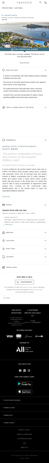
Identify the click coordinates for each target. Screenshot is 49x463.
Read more (6, 196)
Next (43, 35)
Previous (5, 35)
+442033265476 (24, 282)
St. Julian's (6, 15)
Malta (14, 15)
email (33, 320)
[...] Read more (8, 224)
